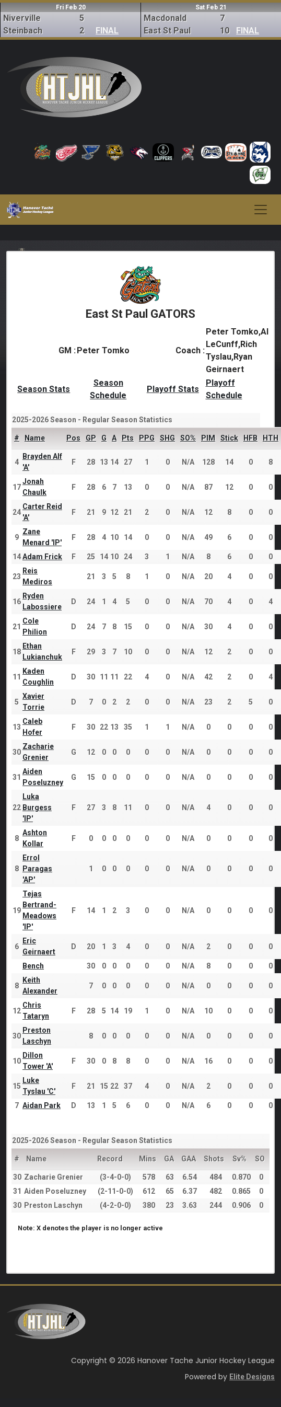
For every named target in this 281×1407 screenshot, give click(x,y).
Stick (229, 438)
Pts (128, 438)
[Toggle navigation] (261, 210)
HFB (250, 438)
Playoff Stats (173, 389)
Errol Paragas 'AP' (37, 869)
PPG (147, 438)
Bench (33, 966)
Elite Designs (252, 1377)
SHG (167, 438)
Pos (73, 438)
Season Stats (43, 389)
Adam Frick (42, 556)
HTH (270, 438)
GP (91, 438)
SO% (188, 438)
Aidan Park (41, 1105)
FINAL (107, 31)
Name (35, 438)
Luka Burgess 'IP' (37, 807)
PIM (208, 438)
